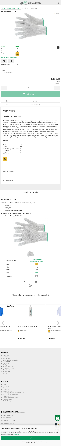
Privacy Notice (16, 434)
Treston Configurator (9, 366)
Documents (8, 181)
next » (14, 8)
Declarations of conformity (10, 360)
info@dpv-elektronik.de (7, 423)
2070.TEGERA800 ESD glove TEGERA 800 (36, 260)
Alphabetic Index (7, 370)
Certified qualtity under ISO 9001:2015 (13, 392)
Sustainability (7, 386)
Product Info (9, 111)
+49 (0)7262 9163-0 (9, 420)
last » (18, 8)
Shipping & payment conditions (11, 394)
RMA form (6, 389)
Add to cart (28, 94)
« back (9, 8)
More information (30, 442)
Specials (5, 357)
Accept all (30, 438)
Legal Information (8, 399)
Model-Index (6, 371)
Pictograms (8, 172)
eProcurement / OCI (8, 368)
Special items (6, 358)
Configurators (7, 365)
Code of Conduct (7, 391)
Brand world (6, 355)
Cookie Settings (7, 401)
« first (3, 8)
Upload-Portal (7, 361)
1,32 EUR (36, 272)
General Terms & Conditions (10, 397)
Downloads (6, 363)
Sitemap (5, 373)
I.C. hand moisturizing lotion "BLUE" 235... (29, 326)
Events (5, 388)
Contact (5, 384)
